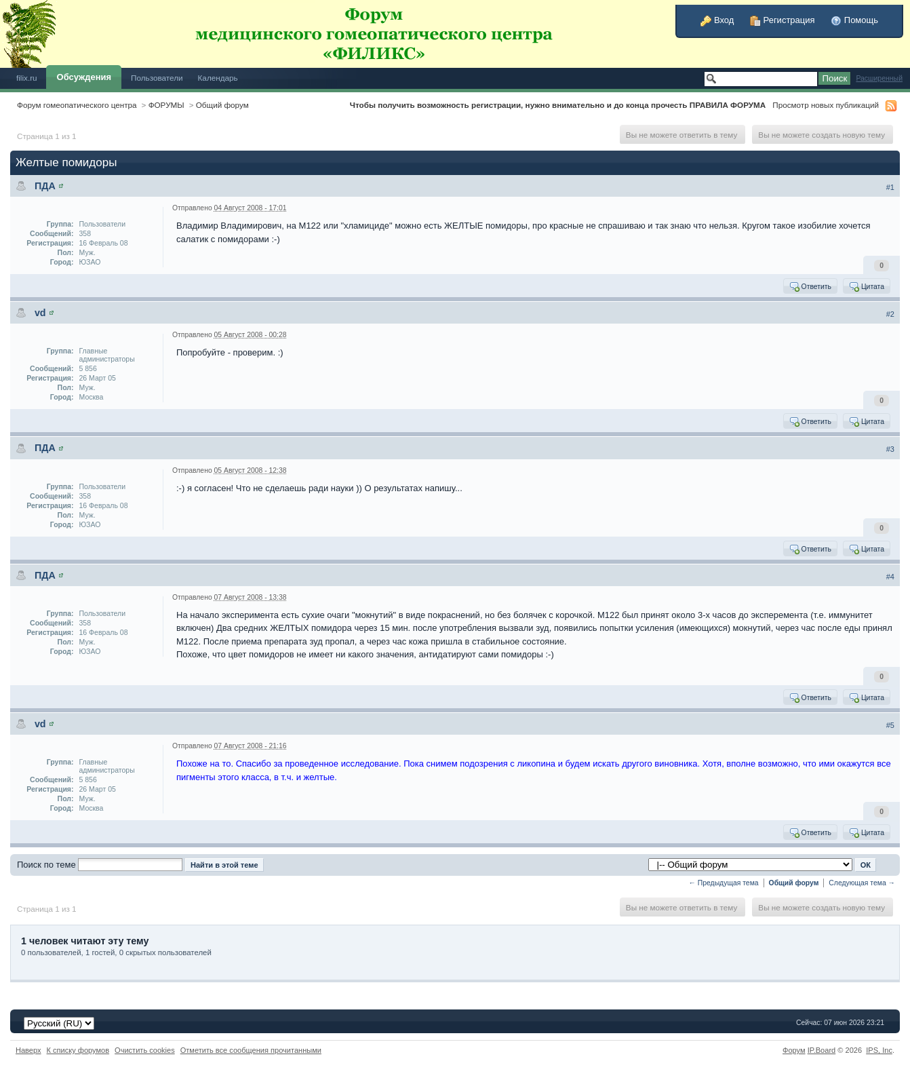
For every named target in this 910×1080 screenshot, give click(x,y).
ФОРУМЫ (166, 104)
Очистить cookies (145, 1050)
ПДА (45, 185)
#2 (890, 314)
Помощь (854, 20)
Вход (717, 20)
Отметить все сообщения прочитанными (250, 1050)
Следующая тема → (862, 883)
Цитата (866, 286)
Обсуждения (84, 77)
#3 (890, 449)
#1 (890, 187)
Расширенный (879, 78)
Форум (794, 1050)
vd (40, 312)
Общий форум (222, 104)
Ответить (810, 286)
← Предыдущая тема (724, 883)
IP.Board (822, 1050)
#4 (890, 577)
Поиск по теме (46, 865)
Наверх (28, 1050)
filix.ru (26, 77)
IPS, (879, 1050)
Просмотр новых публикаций (825, 104)
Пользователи (157, 77)
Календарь (218, 77)
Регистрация (782, 20)
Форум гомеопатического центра (77, 104)
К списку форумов (78, 1050)
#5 (890, 725)
